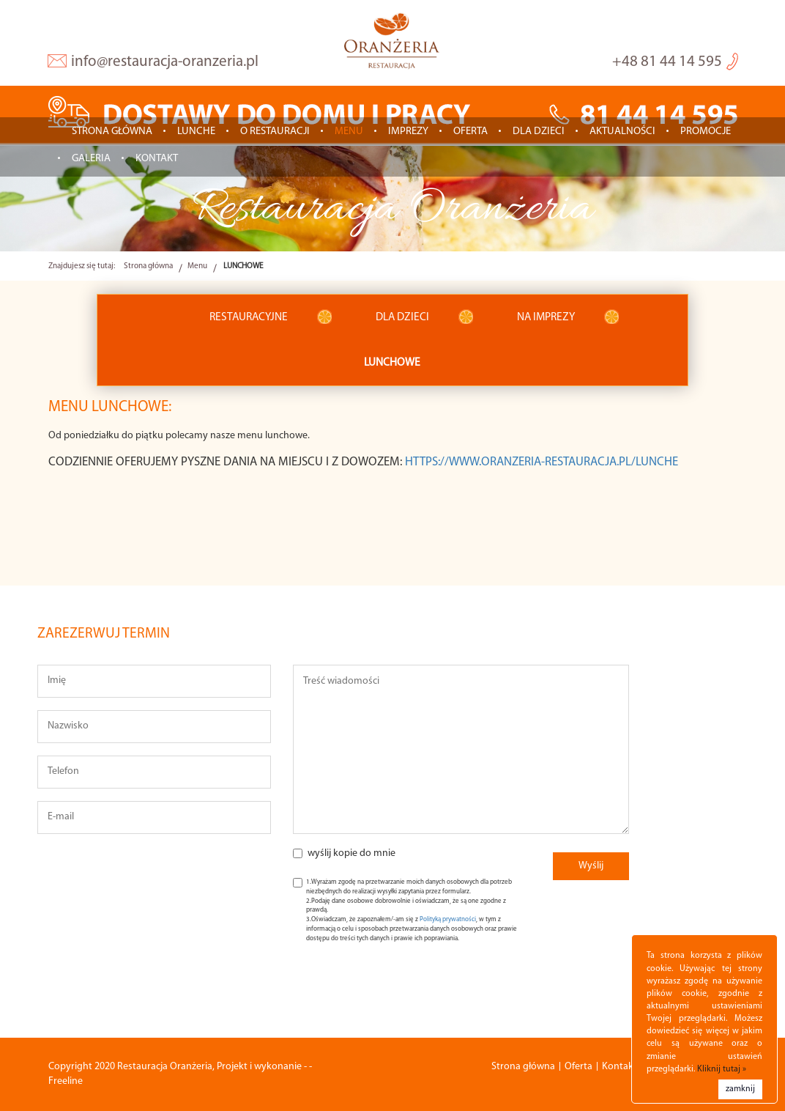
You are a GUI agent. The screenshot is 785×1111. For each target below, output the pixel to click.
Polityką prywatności (448, 919)
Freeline (65, 1081)
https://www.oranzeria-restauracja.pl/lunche (541, 462)
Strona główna (112, 131)
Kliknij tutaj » (721, 1069)
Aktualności (622, 131)
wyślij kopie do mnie (351, 853)
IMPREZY (408, 131)
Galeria (91, 158)
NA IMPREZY (546, 317)
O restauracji (275, 131)
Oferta (470, 131)
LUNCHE (196, 131)
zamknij (740, 1089)
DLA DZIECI (402, 317)
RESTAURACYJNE (248, 317)
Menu (349, 131)
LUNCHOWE (392, 363)
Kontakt (156, 158)
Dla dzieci (539, 131)
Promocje (705, 131)
